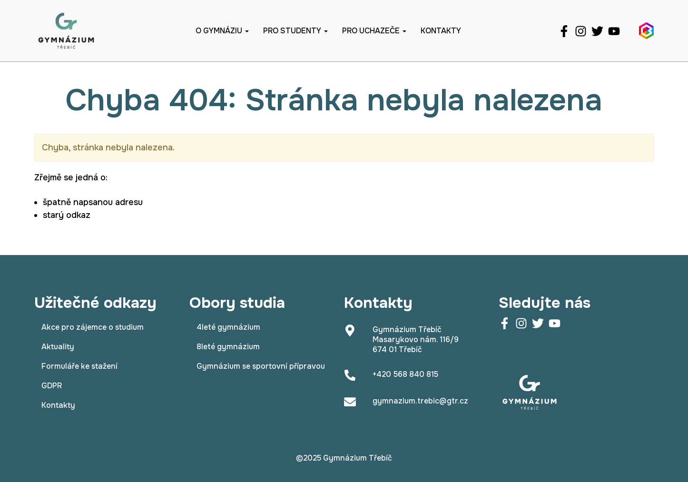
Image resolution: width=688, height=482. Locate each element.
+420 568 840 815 (405, 374)
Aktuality (57, 347)
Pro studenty (295, 31)
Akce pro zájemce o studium (92, 327)
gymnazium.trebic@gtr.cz (420, 401)
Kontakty (441, 31)
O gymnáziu (222, 31)
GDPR (51, 386)
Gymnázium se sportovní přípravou (261, 366)
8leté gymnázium (228, 347)
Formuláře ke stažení (79, 366)
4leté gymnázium (228, 327)
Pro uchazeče (374, 31)
